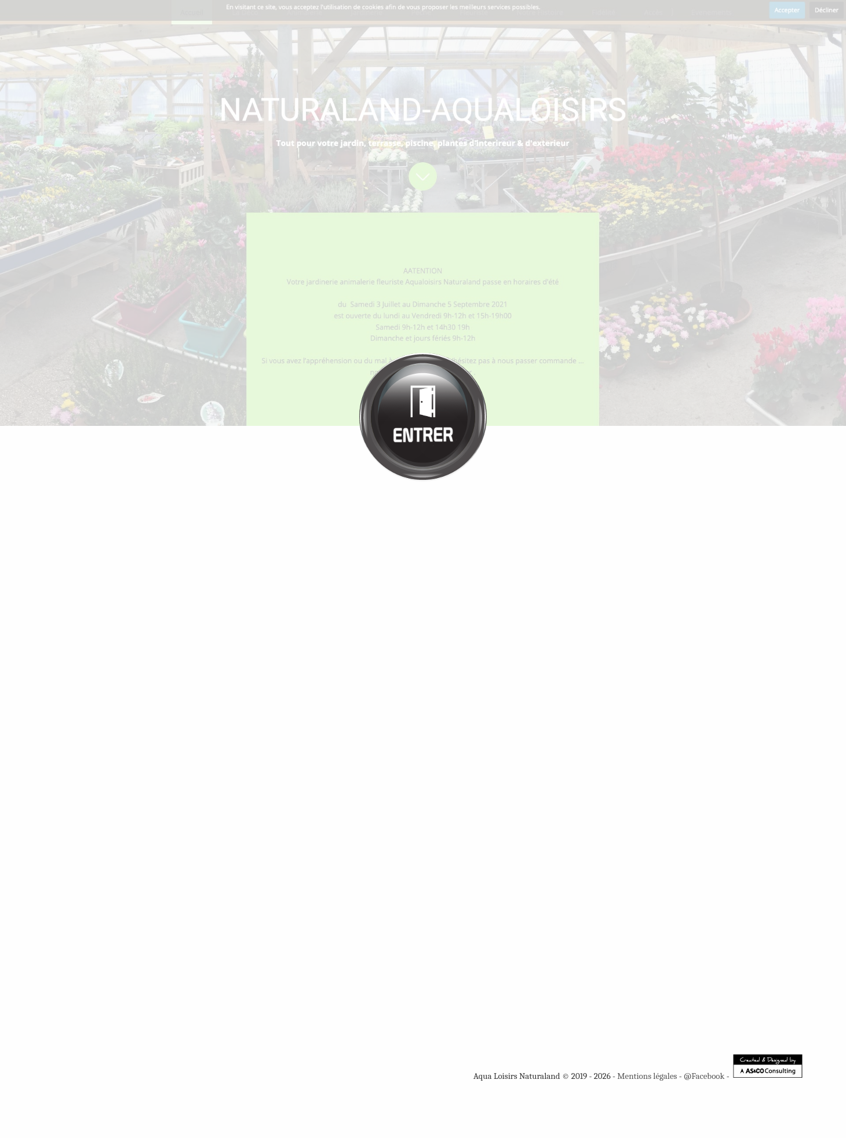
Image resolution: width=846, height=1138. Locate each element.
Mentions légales (647, 1076)
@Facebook (704, 1076)
